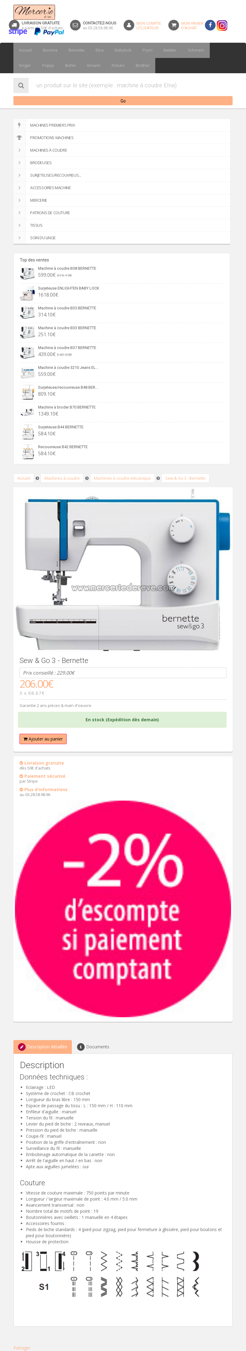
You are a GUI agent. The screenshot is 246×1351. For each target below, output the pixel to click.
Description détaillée (42, 1047)
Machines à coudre (40, 150)
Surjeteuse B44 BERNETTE (60, 427)
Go (123, 101)
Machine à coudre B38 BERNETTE (67, 268)
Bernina (47, 50)
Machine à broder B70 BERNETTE (67, 407)
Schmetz (180, 50)
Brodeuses (32, 163)
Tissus (28, 225)
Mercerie (30, 200)
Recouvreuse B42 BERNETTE (63, 447)
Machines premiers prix (44, 125)
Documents (93, 1047)
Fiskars (87, 65)
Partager (21, 1348)
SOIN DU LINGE (34, 238)
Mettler (156, 50)
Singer (203, 50)
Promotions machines (43, 137)
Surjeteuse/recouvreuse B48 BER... (68, 387)
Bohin (44, 65)
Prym (136, 50)
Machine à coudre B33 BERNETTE (67, 328)
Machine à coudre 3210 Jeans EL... (68, 367)
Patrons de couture (41, 213)
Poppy (24, 65)
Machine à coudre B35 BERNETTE (67, 308)
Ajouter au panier (43, 739)
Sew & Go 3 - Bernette (185, 478)
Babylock (114, 50)
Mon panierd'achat (192, 25)
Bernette (72, 50)
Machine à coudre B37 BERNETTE (67, 347)
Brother (110, 65)
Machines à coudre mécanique (122, 478)
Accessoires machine (42, 188)
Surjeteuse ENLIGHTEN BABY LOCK (68, 288)
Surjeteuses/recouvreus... (47, 175)
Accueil (24, 50)
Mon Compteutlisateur (148, 25)
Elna (93, 50)
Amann (65, 65)
